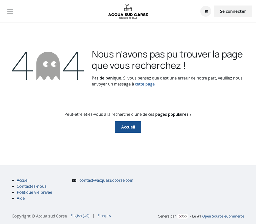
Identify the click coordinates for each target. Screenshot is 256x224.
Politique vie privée (34, 192)
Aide (21, 198)
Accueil (128, 127)
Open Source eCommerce (223, 216)
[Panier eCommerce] (205, 11)
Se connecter (233, 11)
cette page (145, 84)
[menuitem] (80, 215)
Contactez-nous (31, 186)
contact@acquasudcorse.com (106, 180)
